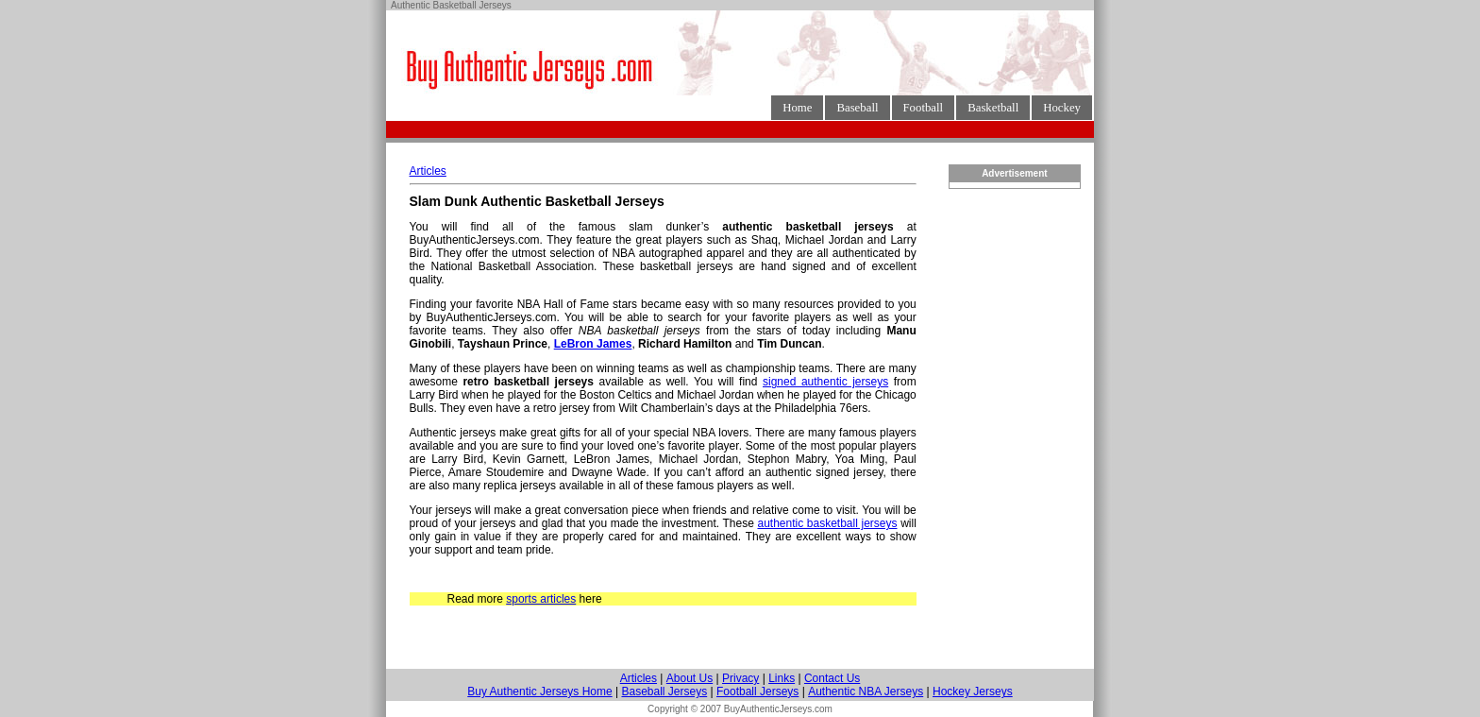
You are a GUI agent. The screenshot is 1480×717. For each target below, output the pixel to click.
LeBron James (593, 343)
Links (781, 678)
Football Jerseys (757, 691)
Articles (428, 171)
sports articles (541, 599)
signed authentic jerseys (825, 381)
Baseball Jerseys (664, 691)
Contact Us (832, 678)
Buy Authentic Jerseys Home (539, 691)
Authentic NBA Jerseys (865, 691)
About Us (689, 678)
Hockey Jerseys (973, 691)
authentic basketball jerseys (827, 523)
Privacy (740, 678)
